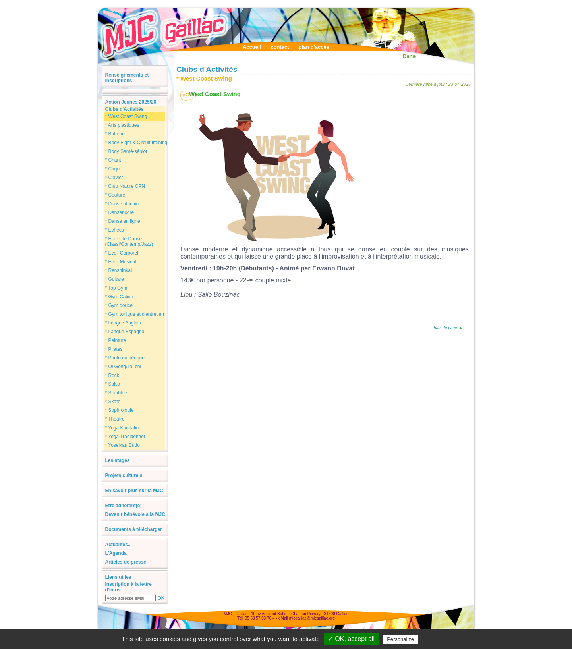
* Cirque (113, 169)
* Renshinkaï (118, 270)
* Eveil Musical (120, 262)
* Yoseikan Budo (122, 445)
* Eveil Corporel (121, 253)
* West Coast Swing (126, 116)
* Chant (113, 160)
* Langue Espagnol (125, 331)
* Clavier (114, 177)
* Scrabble (116, 393)
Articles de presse (125, 562)
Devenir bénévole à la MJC (135, 514)
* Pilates (114, 349)
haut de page (448, 328)
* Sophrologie (119, 410)
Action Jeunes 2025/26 (131, 102)
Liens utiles (118, 577)
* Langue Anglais (123, 323)
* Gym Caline (119, 296)
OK (161, 598)
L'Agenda (116, 553)
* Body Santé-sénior (126, 151)
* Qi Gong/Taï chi (123, 366)
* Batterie (115, 134)
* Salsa (112, 384)
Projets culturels (124, 475)
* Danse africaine (123, 204)
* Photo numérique (125, 358)
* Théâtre (115, 419)
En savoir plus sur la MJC (134, 490)
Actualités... (118, 544)
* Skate (113, 401)
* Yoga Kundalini (122, 428)
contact (280, 47)
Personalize (400, 639)
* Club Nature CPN (125, 186)
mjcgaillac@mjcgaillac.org (312, 618)
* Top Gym (116, 288)
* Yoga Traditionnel (125, 436)
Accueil (252, 47)
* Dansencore (119, 212)
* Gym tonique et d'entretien (134, 314)
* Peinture (115, 340)
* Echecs (114, 230)
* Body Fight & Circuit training (136, 142)
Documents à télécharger (133, 529)
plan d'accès (313, 47)
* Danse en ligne (122, 221)
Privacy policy (439, 639)
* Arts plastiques (122, 125)
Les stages (117, 460)
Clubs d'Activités (124, 109)
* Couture (115, 195)
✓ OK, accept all (351, 638)
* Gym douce (119, 305)
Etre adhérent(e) (123, 505)
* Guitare (114, 279)
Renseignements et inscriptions (127, 77)
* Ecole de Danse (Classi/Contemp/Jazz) (129, 241)
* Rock (112, 375)
